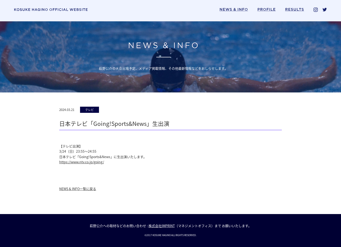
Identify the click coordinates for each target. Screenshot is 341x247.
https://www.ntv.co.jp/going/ (81, 162)
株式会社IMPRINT (161, 225)
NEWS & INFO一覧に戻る (77, 188)
